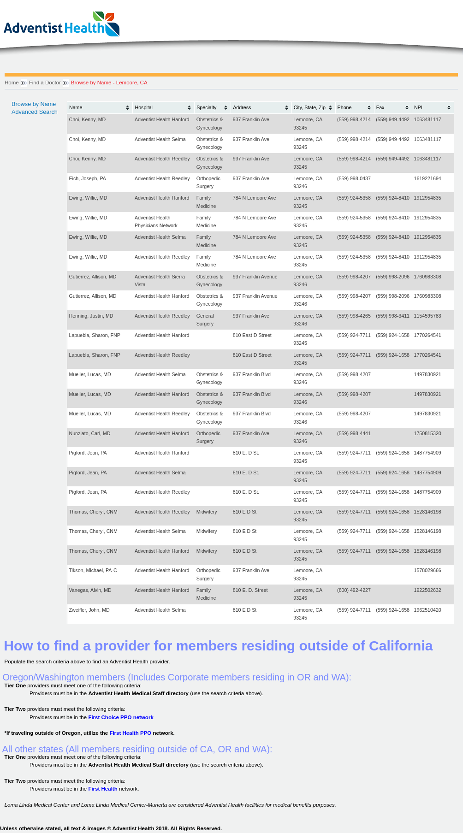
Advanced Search (35, 112)
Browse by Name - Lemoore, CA (109, 82)
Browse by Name (34, 104)
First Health (102, 789)
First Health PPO (130, 733)
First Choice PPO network (120, 717)
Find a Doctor (45, 82)
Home (12, 82)
